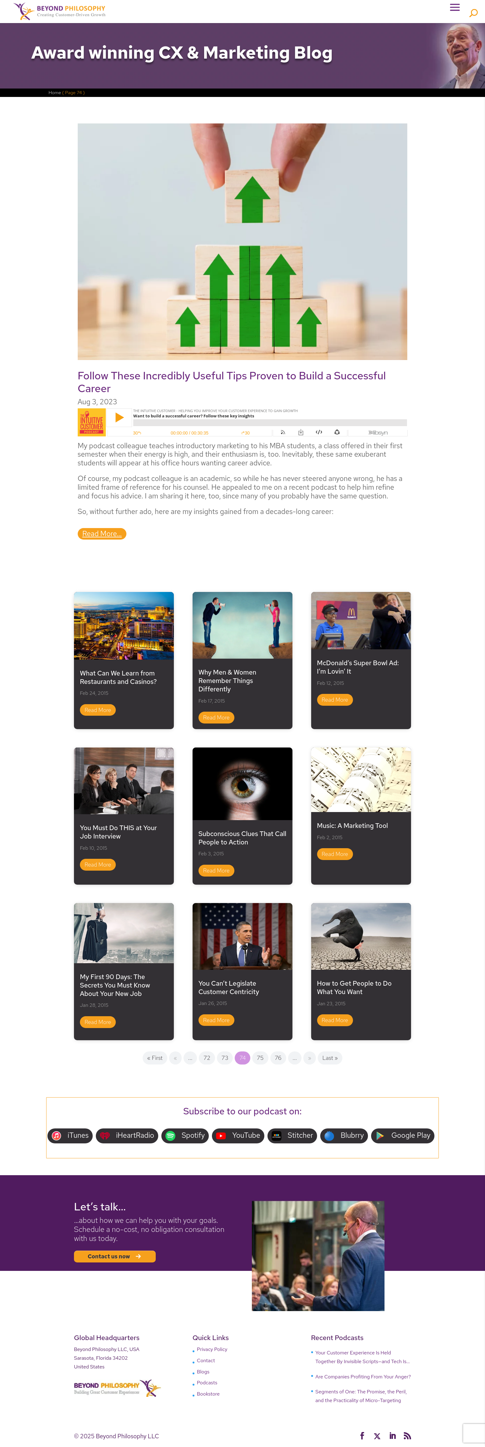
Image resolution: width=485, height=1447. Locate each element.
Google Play (402, 1137)
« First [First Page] (155, 1060)
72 (206, 1060)
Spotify (185, 1137)
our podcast (262, 1113)
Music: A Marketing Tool (352, 827)
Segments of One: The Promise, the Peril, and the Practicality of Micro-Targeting (361, 1398)
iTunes (70, 1137)
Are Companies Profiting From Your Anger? (363, 1378)
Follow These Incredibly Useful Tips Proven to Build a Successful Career (232, 383)
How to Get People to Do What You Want (354, 989)
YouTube (238, 1137)
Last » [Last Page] (330, 1060)
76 (278, 1060)
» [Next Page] (309, 1060)
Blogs (203, 1373)
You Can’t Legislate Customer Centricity (228, 989)
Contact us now (115, 1258)
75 (260, 1060)
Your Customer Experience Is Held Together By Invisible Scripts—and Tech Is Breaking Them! (361, 1359)
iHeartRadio (127, 1137)
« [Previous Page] (175, 1060)
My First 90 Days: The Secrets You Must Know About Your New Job (115, 987)
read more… (102, 535)
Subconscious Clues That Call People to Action (242, 839)
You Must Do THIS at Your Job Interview (118, 833)
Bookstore (208, 1395)
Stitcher (292, 1137)
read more (98, 711)
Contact (206, 1362)
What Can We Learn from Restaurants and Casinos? (118, 679)
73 (225, 1060)
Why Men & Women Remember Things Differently (227, 682)
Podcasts (207, 1384)
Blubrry (344, 1137)
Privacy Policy (212, 1351)
